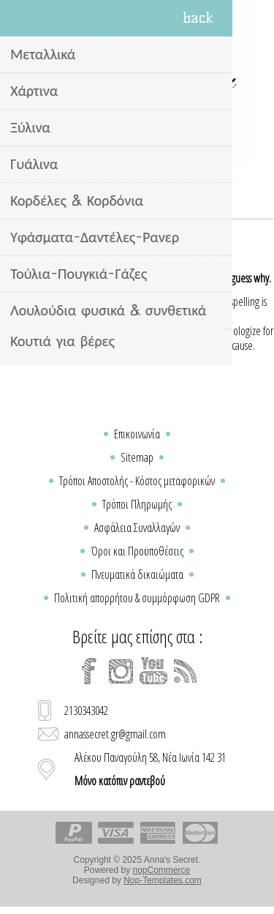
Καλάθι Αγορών (155, 196)
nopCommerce (162, 870)
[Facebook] (89, 671)
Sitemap (137, 457)
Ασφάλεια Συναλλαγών (137, 528)
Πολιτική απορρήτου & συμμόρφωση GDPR (137, 598)
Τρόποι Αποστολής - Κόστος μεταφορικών (137, 481)
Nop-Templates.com (162, 880)
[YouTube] (153, 671)
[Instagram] (121, 671)
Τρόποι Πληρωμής (137, 504)
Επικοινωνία (137, 434)
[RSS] (185, 671)
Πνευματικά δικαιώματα (137, 574)
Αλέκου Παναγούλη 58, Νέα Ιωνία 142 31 (150, 769)
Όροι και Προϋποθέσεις (137, 551)
